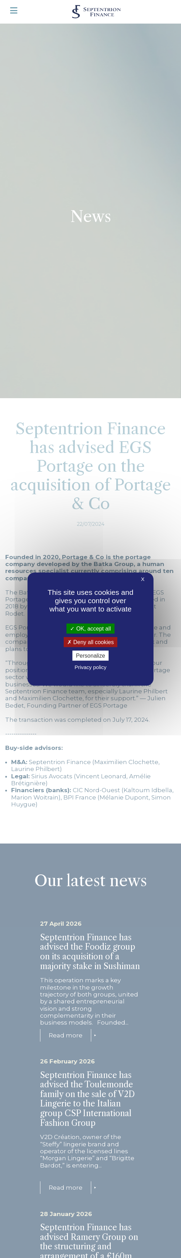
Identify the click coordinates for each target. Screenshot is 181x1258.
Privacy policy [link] (90, 667)
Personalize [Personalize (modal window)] (90, 656)
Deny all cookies (90, 642)
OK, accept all (90, 628)
